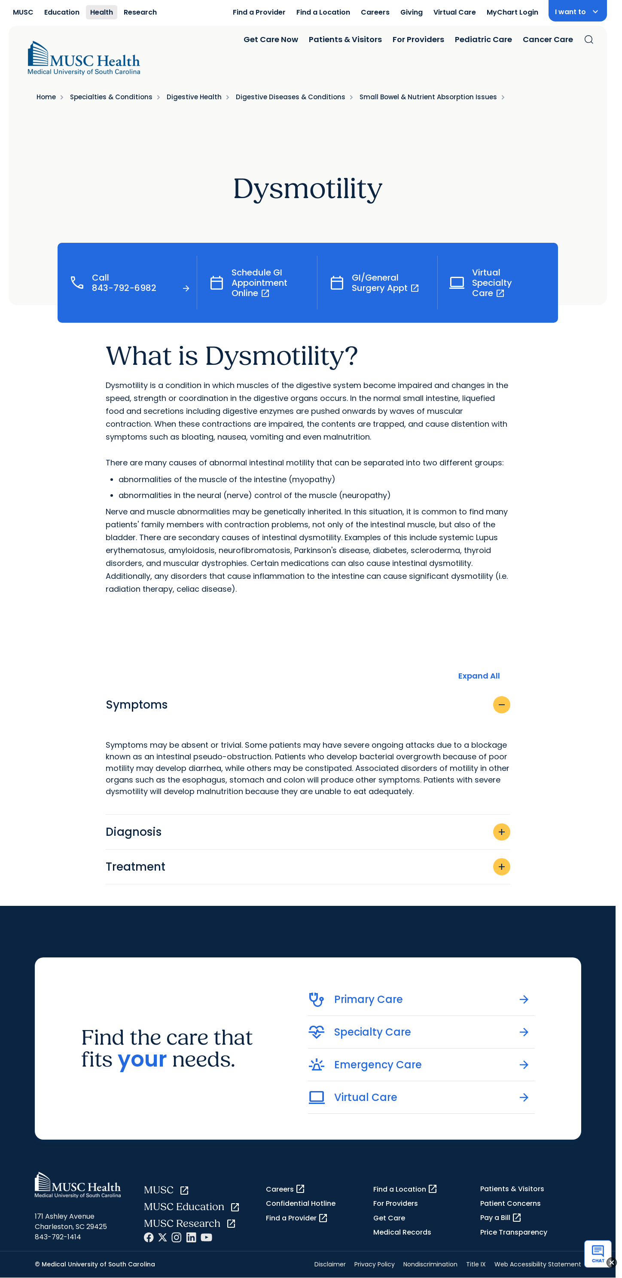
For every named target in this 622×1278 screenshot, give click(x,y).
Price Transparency (513, 1232)
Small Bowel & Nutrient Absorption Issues (428, 96)
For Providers (418, 39)
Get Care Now (271, 39)
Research (140, 12)
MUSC (23, 12)
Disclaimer (330, 1264)
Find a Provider (259, 12)
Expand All (479, 675)
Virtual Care (454, 12)
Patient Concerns (510, 1203)
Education (61, 12)
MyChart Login (512, 12)
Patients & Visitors (345, 39)
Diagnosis (308, 832)
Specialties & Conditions (111, 96)
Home (46, 96)
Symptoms (308, 704)
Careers (375, 12)
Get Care (389, 1218)
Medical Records (402, 1232)
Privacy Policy (374, 1264)
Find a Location (323, 12)
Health (101, 12)
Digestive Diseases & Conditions (290, 96)
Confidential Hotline (300, 1203)
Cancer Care (548, 39)
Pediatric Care (483, 39)
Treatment (308, 866)
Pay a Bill (501, 1218)
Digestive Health (194, 96)
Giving (411, 12)
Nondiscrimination (430, 1264)
